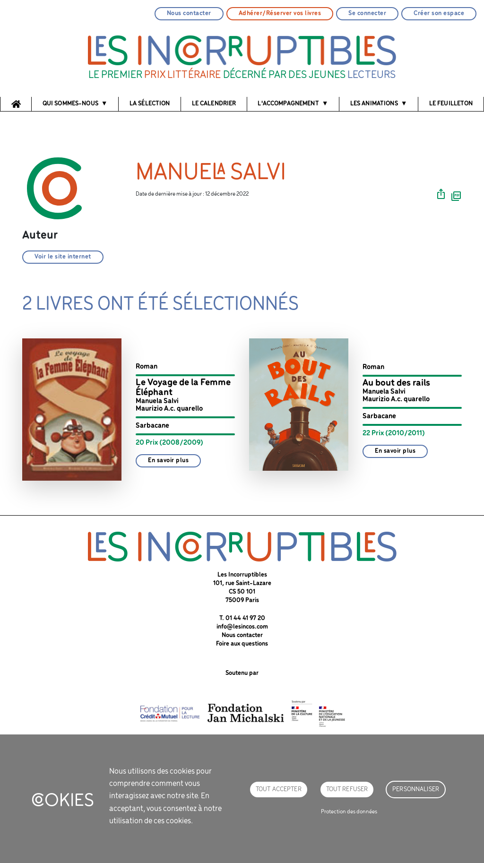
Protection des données (349, 812)
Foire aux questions (242, 643)
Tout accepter (279, 789)
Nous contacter (189, 13)
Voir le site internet (63, 256)
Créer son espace (439, 13)
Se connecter (367, 13)
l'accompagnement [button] (288, 103)
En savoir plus (168, 460)
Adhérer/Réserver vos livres (280, 13)
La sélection (150, 103)
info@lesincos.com (242, 626)
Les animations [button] (374, 103)
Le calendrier (214, 103)
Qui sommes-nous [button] (70, 103)
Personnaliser (415, 789)
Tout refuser (347, 789)
